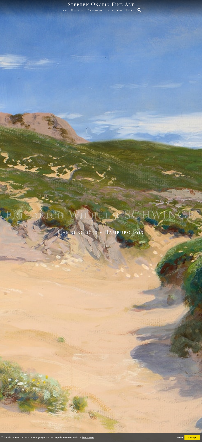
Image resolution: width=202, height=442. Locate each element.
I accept (192, 437)
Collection (77, 10)
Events (109, 10)
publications (94, 10)
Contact (129, 10)
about (64, 10)
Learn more (88, 437)
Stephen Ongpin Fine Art (101, 4)
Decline (179, 437)
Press (119, 10)
